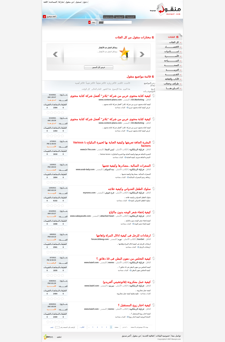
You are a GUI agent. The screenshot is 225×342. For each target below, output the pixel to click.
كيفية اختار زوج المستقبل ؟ (134, 305)
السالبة (131, 177)
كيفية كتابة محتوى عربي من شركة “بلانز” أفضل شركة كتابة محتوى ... (126, 104)
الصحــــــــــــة (51, 170)
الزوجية (143, 317)
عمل (124, 294)
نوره (120, 239)
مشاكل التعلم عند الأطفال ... (107, 52)
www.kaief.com (91, 262)
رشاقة (148, 177)
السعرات (138, 177)
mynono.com (89, 193)
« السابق (125, 327)
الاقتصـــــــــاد (172, 47)
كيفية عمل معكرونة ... (143, 290)
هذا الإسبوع (117, 89)
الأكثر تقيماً (90, 83)
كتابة (139, 108)
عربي (131, 108)
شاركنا (61, 2)
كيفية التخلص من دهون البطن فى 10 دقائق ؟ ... (134, 267)
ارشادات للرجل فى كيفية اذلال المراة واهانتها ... (134, 244)
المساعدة (53, 2)
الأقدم (120, 83)
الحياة (148, 317)
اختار (134, 317)
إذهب (51, 327)
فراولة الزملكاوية (136, 149)
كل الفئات (174, 42)
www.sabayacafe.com (80, 216)
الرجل (141, 247)
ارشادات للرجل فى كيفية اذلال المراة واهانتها (123, 235)
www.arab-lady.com (85, 169)
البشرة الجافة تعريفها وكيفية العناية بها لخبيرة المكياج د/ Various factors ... (124, 154)
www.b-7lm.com (88, 149)
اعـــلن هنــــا (52, 100)
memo (111, 262)
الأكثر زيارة (111, 83)
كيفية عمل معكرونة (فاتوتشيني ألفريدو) (127, 282)
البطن (134, 270)
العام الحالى (96, 89)
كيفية (144, 108)
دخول (85, 2)
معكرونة (120, 294)
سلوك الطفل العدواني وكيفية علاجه (129, 189)
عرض (148, 108)
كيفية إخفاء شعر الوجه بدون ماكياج (130, 212)
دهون (138, 270)
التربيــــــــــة (52, 193)
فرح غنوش (109, 193)
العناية (129, 157)
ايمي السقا (109, 149)
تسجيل (78, 2)
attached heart (107, 216)
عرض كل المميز (98, 67)
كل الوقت (86, 89)
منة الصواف (108, 169)
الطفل (143, 201)
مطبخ (133, 294)
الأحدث (127, 83)
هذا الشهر (107, 89)
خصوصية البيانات (163, 336)
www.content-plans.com (110, 99)
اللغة (45, 2)
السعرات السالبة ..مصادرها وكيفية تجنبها (126, 165)
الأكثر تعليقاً (101, 83)
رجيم (143, 177)
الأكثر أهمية (80, 83)
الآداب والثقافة (172, 79)
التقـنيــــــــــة (172, 74)
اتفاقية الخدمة (148, 336)
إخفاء (144, 224)
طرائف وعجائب (171, 83)
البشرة (147, 157)
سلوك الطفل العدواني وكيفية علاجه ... (137, 197)
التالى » (82, 327)
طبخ (137, 294)
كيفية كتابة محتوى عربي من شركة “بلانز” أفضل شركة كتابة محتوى (110, 95)
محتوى (135, 108)
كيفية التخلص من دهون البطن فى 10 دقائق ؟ (123, 258)
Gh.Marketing (137, 99)
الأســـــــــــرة (51, 146)
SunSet (140, 239)
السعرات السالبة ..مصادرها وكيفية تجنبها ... (135, 174)
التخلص (143, 270)
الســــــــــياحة (171, 60)
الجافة (142, 157)
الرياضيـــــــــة (51, 263)
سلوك (148, 201)
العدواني (137, 201)
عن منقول (69, 2)
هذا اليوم (126, 89)
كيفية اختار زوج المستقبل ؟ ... (140, 314)
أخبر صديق (126, 336)
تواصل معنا (176, 336)
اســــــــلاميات (171, 51)
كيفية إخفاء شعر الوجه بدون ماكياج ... (137, 221)
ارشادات (147, 247)
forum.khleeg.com (100, 239)
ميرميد (111, 286)
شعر (140, 224)
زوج (130, 317)
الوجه (136, 224)
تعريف (137, 157)
